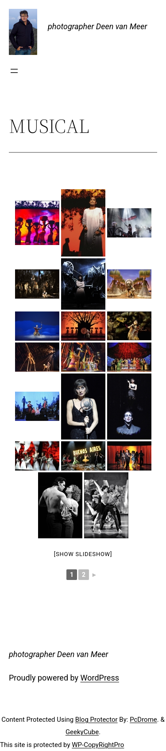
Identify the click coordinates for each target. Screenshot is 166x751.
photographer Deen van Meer (97, 26)
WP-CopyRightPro (98, 745)
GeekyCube (82, 732)
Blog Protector (96, 720)
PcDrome (143, 720)
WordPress (100, 677)
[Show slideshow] (83, 554)
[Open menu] (14, 71)
